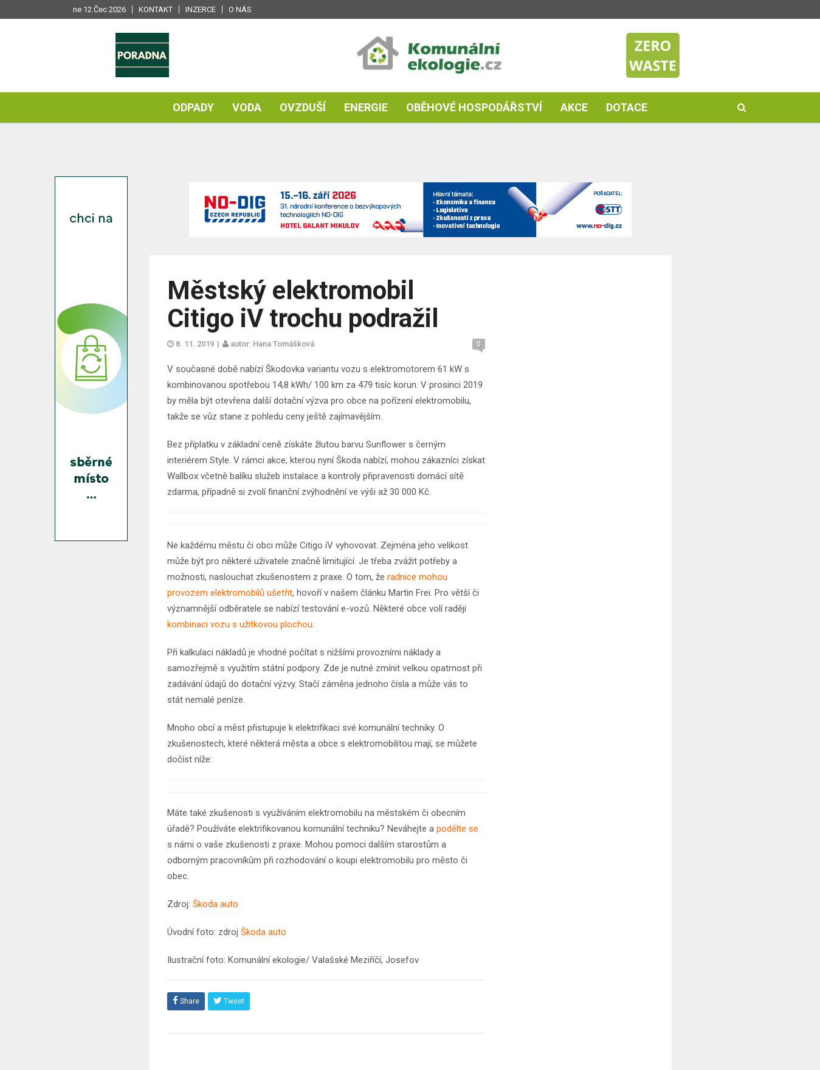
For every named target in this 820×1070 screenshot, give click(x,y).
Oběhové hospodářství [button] (474, 107)
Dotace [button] (626, 107)
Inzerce (200, 9)
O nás (240, 9)
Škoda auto (217, 904)
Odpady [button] (193, 107)
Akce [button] (574, 107)
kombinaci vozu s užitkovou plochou (239, 624)
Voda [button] (246, 107)
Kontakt (156, 9)
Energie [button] (366, 107)
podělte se (456, 828)
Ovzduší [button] (303, 107)
